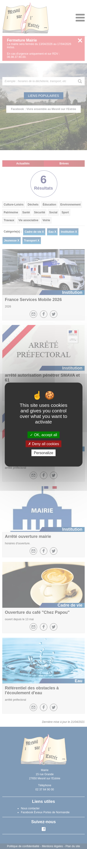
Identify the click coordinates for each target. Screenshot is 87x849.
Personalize (43, 453)
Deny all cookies (43, 444)
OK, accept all (43, 435)
